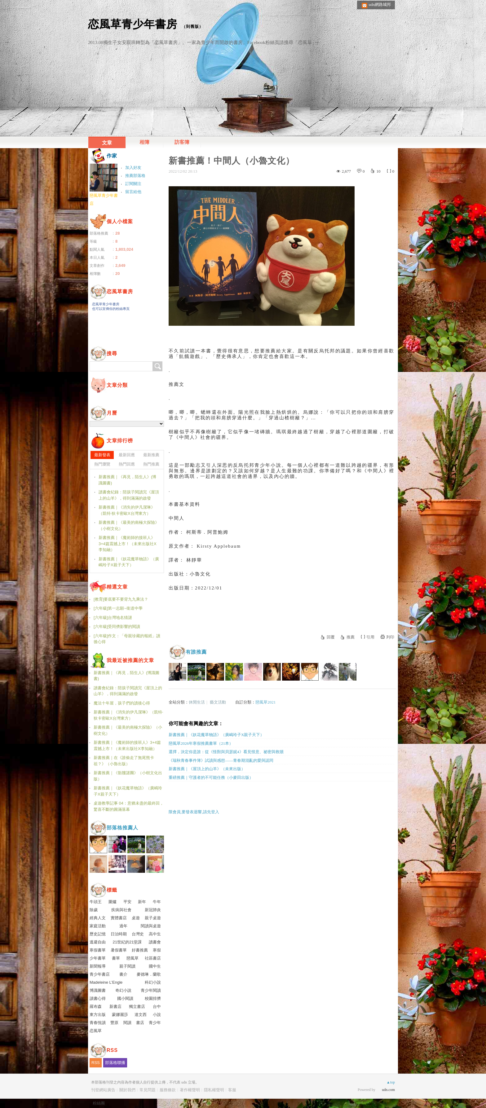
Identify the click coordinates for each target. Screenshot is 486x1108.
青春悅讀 (98, 1022)
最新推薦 (151, 454)
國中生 (155, 966)
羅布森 (96, 1006)
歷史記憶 (98, 934)
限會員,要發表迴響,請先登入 (194, 812)
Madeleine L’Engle (106, 982)
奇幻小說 (123, 990)
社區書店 (153, 958)
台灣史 (138, 934)
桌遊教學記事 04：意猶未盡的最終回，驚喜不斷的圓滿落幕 (129, 806)
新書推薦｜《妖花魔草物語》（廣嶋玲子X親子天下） (216, 734)
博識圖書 (98, 990)
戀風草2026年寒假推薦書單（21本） (201, 743)
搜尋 (157, 366)
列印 (390, 637)
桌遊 (136, 918)
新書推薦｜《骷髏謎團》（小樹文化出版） (128, 775)
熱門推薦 (151, 464)
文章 (107, 142)
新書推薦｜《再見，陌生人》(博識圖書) (127, 480)
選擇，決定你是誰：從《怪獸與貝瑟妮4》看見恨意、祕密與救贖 (226, 751)
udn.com (388, 1090)
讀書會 (155, 942)
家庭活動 (98, 926)
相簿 (144, 142)
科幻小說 (153, 982)
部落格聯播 (115, 1062)
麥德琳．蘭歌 (149, 974)
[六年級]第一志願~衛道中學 (118, 608)
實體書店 (119, 918)
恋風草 (96, 1030)
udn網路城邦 (380, 4)
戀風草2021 (265, 702)
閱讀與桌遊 (151, 926)
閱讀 (127, 1022)
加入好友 (133, 167)
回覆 (331, 637)
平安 (127, 901)
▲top (391, 1082)
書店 (140, 1022)
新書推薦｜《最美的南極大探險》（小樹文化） (129, 525)
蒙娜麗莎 (120, 1014)
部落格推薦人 (122, 827)
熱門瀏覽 (102, 464)
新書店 (115, 1006)
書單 (116, 958)
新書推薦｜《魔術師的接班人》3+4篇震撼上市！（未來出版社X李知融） (128, 543)
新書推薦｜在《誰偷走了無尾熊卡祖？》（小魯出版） (124, 760)
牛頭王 (96, 901)
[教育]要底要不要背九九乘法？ (121, 599)
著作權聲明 (190, 1090)
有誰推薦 (196, 652)
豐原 (114, 1022)
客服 (232, 1090)
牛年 (157, 901)
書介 (123, 974)
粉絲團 (99, 1103)
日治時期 (119, 934)
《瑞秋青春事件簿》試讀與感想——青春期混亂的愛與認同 (221, 760)
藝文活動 (218, 702)
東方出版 (98, 1014)
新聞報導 (98, 966)
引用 (370, 637)
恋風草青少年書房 (132, 24)
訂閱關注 (133, 183)
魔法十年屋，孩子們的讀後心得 (122, 703)
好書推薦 (140, 950)
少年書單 (98, 958)
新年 (142, 901)
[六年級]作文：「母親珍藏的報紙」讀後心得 (127, 638)
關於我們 (127, 1090)
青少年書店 (100, 974)
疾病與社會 (121, 909)
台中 (157, 1006)
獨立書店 (137, 1006)
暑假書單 (119, 950)
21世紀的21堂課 (127, 942)
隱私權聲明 (214, 1090)
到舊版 (192, 26)
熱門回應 (127, 464)
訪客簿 (182, 142)
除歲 (94, 909)
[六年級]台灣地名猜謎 (113, 617)
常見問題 (147, 1090)
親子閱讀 (127, 966)
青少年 (155, 1022)
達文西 (141, 1014)
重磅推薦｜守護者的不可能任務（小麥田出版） (211, 777)
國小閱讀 (125, 998)
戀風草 (132, 958)
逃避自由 (98, 942)
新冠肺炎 (153, 909)
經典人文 (98, 918)
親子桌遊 (153, 918)
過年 (123, 926)
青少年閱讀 (151, 990)
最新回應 (127, 454)
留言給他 (133, 191)
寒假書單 (98, 950)
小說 (157, 1014)
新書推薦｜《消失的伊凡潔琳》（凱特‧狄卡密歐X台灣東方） (127, 510)
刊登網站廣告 (103, 1090)
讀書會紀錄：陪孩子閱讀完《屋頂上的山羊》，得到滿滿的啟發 (129, 495)
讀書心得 (98, 998)
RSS (95, 1062)
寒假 (157, 950)
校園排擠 (153, 998)
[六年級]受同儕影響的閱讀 (117, 626)
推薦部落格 (135, 175)
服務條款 (168, 1090)
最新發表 (102, 454)
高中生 (155, 934)
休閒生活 (197, 702)
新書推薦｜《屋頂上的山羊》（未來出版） (207, 768)
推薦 (351, 637)
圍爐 (112, 901)
